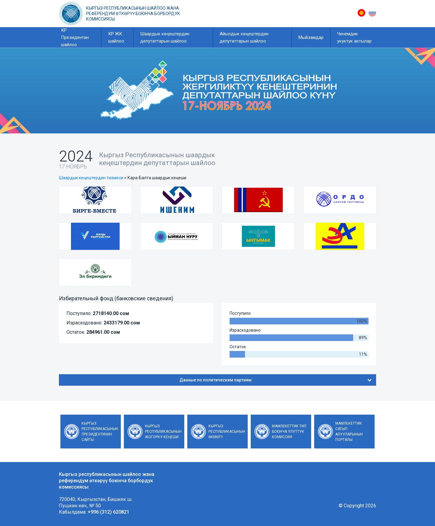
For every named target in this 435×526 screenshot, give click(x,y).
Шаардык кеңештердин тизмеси (91, 177)
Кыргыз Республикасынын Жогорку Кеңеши (163, 431)
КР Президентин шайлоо (75, 37)
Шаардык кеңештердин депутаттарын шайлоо (164, 37)
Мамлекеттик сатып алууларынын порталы (349, 431)
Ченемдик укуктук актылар (354, 37)
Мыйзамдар (311, 37)
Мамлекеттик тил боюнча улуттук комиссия (289, 431)
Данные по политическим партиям (275, 380)
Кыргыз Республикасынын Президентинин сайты (100, 431)
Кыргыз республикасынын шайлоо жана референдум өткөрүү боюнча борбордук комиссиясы (133, 13)
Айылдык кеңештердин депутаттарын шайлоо (244, 37)
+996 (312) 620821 (108, 512)
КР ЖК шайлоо (116, 37)
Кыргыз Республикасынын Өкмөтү (226, 431)
